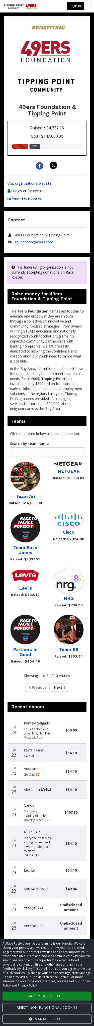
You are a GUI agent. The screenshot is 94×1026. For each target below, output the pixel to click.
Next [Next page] (60, 687)
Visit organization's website (29, 183)
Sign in (75, 5)
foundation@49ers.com (34, 242)
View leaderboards (25, 198)
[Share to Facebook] (40, 166)
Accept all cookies (47, 996)
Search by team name (29, 443)
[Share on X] (54, 165)
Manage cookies (47, 1019)
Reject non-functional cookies (47, 1007)
